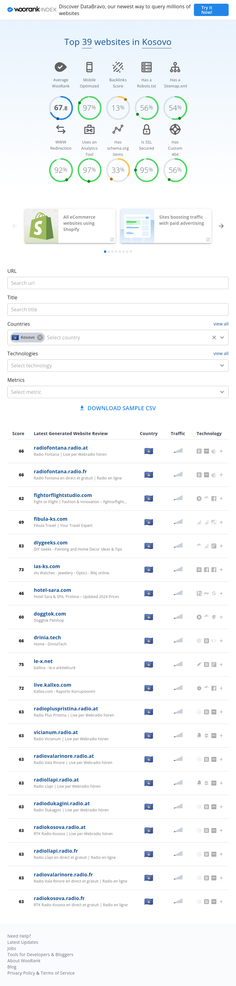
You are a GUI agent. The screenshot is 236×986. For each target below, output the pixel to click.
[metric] (109, 392)
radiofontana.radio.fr (60, 471)
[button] (27, 337)
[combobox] (118, 337)
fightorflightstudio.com (63, 495)
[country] (127, 337)
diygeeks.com (51, 542)
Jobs (11, 948)
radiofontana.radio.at (61, 447)
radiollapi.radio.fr (56, 850)
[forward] (221, 226)
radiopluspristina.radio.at (66, 708)
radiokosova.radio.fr (59, 898)
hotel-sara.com (52, 590)
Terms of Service (58, 973)
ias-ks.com (47, 566)
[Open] (222, 337)
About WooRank (24, 961)
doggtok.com (50, 613)
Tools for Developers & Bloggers (40, 954)
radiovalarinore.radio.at (64, 756)
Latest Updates (22, 942)
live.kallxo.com (52, 684)
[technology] (109, 365)
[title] (118, 283)
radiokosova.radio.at (60, 827)
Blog (11, 967)
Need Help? (19, 936)
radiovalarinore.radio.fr (63, 874)
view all (221, 324)
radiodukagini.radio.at (62, 803)
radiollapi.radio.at (56, 779)
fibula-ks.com (51, 518)
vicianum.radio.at (56, 732)
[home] (32, 10)
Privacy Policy (21, 973)
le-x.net (43, 661)
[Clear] (214, 337)
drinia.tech (47, 637)
